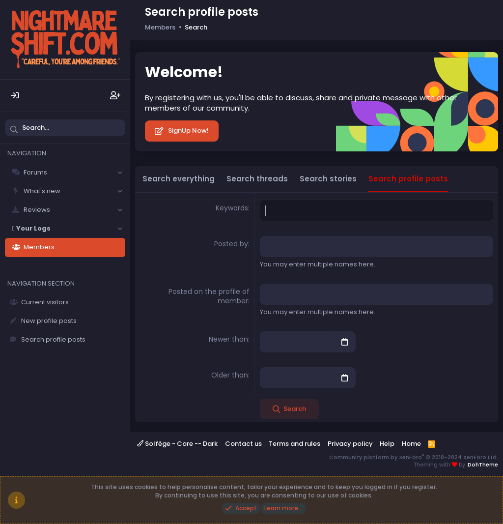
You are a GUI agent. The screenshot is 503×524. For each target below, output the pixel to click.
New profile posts (49, 320)
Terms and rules (294, 443)
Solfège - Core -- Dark (177, 443)
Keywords (232, 208)
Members (39, 247)
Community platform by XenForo (413, 457)
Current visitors (45, 302)
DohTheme (483, 464)
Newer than (228, 339)
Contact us (243, 443)
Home (411, 443)
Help (387, 443)
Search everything (178, 179)
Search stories (328, 179)
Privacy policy (350, 443)
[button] (119, 172)
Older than (229, 375)
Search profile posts (53, 339)
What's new (42, 191)
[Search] (65, 127)
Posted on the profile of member (209, 296)
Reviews (37, 209)
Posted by (231, 244)
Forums (35, 172)
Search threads (257, 179)
